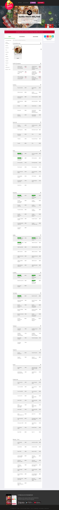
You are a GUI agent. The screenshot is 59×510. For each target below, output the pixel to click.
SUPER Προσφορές (7, 43)
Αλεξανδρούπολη (11, 29)
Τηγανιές (6, 62)
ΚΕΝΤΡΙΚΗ (20, 2)
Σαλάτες (6, 45)
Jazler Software (27, 508)
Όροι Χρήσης (41, 508)
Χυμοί (6, 65)
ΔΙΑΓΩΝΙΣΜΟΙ (26, 2)
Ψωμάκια (7, 52)
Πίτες (6, 49)
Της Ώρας (6, 58)
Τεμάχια (6, 60)
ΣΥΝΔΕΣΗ (41, 2)
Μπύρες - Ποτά (7, 69)
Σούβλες (6, 56)
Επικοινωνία (46, 508)
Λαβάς (6, 54)
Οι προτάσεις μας (8, 40)
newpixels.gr (36, 508)
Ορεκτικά (7, 47)
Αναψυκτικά (7, 67)
